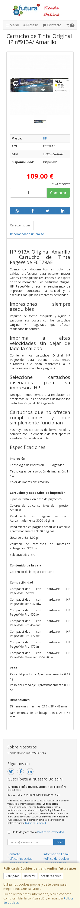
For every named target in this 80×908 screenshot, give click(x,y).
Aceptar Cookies (51, 876)
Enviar (59, 842)
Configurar (12, 876)
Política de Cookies (56, 859)
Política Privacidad (19, 859)
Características (20, 225)
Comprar (58, 192)
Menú (12, 25)
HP (45, 138)
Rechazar (29, 876)
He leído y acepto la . (38, 832)
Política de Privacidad (35, 822)
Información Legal (55, 854)
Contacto (52, 25)
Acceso (30, 25)
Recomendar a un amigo (27, 234)
